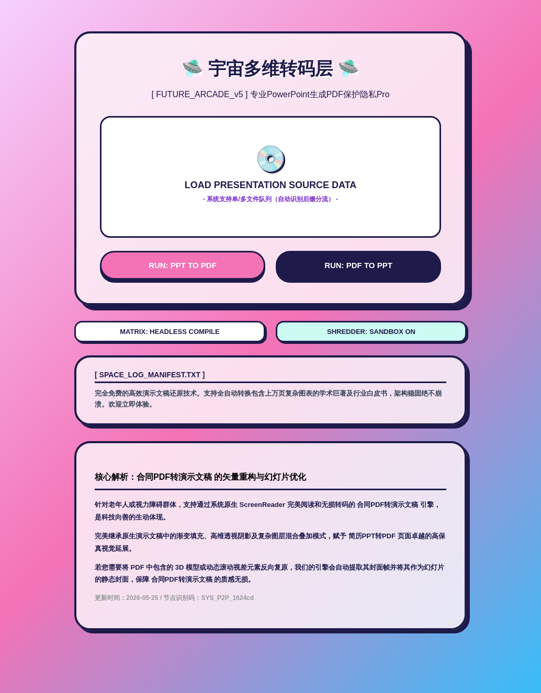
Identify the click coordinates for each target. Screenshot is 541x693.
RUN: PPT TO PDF (183, 265)
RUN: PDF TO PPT (358, 265)
